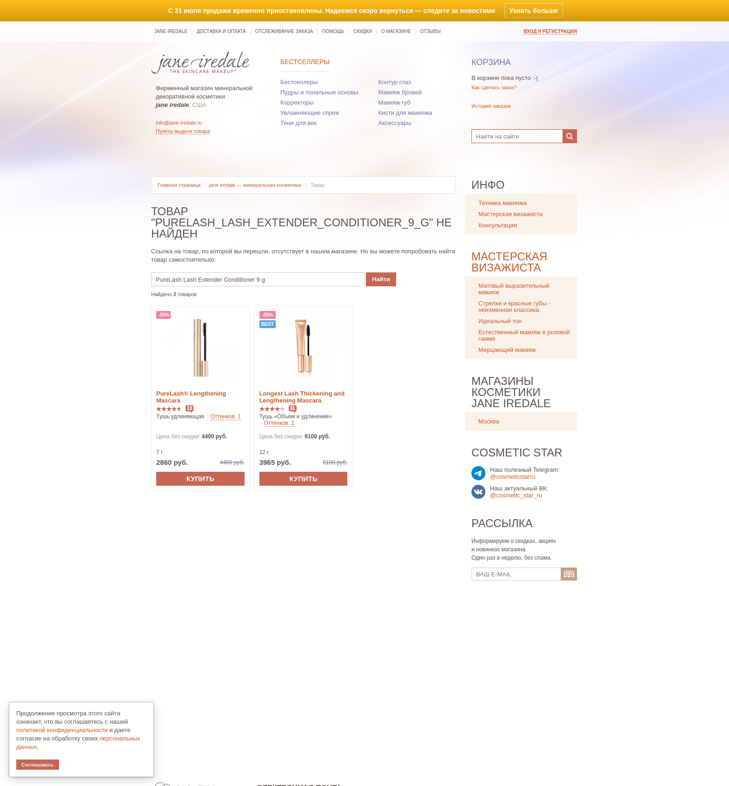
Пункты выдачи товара (183, 131)
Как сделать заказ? (494, 87)
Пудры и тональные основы (319, 92)
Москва (488, 421)
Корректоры (297, 102)
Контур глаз (394, 82)
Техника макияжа (502, 202)
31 (292, 408)
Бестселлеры (305, 62)
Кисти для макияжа (405, 112)
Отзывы (430, 31)
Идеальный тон (500, 320)
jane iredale (170, 31)
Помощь (333, 31)
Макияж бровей (400, 92)
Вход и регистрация (550, 31)
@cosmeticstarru (513, 476)
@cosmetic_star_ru (516, 495)
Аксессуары (394, 122)
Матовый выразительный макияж (514, 289)
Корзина (491, 62)
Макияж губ (394, 102)
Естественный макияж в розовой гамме (524, 335)
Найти (381, 279)
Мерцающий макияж (507, 349)
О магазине (396, 31)
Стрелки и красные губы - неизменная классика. (514, 306)
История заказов (491, 106)
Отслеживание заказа (284, 31)
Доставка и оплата (221, 31)
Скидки (362, 31)
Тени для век (298, 122)
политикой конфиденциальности (62, 730)
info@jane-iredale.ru (179, 122)
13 (189, 408)
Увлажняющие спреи (309, 112)
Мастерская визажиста (510, 214)
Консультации (497, 225)
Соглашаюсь (37, 764)
